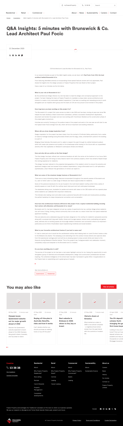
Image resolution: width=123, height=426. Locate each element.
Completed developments (38, 394)
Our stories (105, 378)
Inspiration (16, 18)
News (81, 13)
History (104, 374)
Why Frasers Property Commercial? (75, 372)
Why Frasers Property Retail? (58, 372)
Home (8, 18)
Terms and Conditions (93, 420)
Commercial (72, 363)
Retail (53, 363)
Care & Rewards (39, 384)
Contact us (105, 382)
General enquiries (12, 375)
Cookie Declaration (111, 420)
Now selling (37, 377)
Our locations (11, 372)
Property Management (38, 388)
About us (105, 363)
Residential (51, 273)
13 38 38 (86, 5)
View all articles (108, 287)
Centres (53, 377)
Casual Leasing (56, 384)
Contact (113, 13)
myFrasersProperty (69, 5)
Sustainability (92, 13)
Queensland (40, 273)
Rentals (36, 380)
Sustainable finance (91, 371)
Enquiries (10, 363)
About (74, 13)
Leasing (53, 380)
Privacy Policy (77, 420)
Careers (104, 13)
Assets (70, 377)
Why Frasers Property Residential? (41, 372)
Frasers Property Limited (107, 386)
